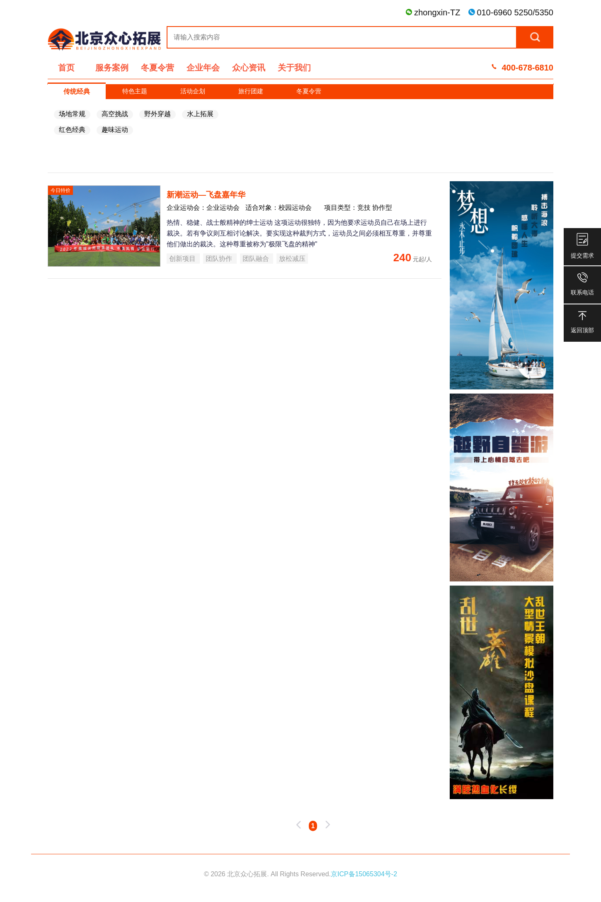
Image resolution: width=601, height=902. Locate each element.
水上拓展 (200, 113)
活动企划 (192, 91)
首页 (66, 67)
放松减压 (292, 258)
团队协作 (220, 258)
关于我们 (294, 67)
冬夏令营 (157, 67)
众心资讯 (248, 67)
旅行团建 (250, 91)
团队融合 (256, 258)
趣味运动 (115, 129)
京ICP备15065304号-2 (364, 874)
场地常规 (72, 113)
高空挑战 (115, 113)
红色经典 (72, 129)
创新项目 (183, 258)
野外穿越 (157, 113)
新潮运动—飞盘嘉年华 (206, 194)
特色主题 (134, 91)
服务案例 (111, 67)
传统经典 (76, 91)
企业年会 (203, 67)
